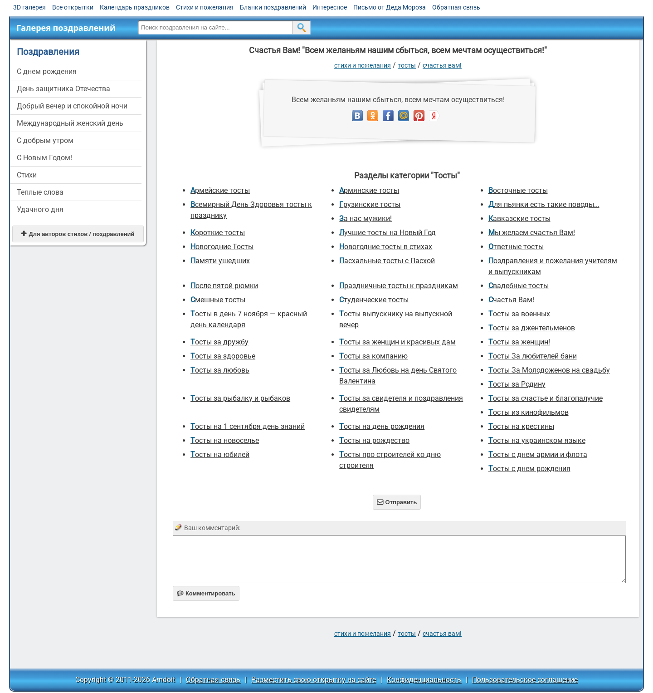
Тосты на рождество (374, 440)
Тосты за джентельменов (531, 328)
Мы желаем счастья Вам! (531, 232)
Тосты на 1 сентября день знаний (247, 426)
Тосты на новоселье (224, 440)
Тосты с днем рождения (529, 468)
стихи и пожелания (362, 65)
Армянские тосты (369, 190)
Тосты (407, 65)
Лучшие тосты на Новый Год (387, 232)
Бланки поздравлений (273, 7)
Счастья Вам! (442, 65)
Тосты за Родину (517, 384)
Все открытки (72, 7)
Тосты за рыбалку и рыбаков (240, 398)
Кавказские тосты (519, 218)
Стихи (27, 175)
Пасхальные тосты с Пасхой (387, 260)
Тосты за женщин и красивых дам (397, 342)
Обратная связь (456, 7)
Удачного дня (40, 209)
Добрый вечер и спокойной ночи (72, 106)
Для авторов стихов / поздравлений (77, 234)
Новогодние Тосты (221, 246)
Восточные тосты (518, 190)
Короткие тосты (217, 232)
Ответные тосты (516, 246)
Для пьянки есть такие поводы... (543, 204)
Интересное (329, 7)
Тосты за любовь (219, 370)
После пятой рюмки (224, 285)
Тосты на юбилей (219, 454)
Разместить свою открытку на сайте (313, 679)
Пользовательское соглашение (525, 679)
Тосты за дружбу (219, 342)
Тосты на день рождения (381, 426)
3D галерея (29, 7)
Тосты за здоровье (222, 356)
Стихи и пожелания (205, 7)
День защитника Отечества (63, 88)
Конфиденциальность (424, 679)
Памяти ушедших (220, 260)
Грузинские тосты (369, 204)
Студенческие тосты (374, 299)
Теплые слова (40, 192)
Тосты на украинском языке (536, 440)
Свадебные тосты (518, 285)
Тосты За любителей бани (532, 356)
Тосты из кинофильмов (528, 412)
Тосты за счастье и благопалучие (545, 398)
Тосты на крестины (521, 426)
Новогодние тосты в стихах (385, 246)
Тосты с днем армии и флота (537, 454)
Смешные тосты (217, 299)
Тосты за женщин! (519, 342)
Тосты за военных (519, 314)
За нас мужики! (365, 218)
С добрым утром (45, 140)
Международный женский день (70, 123)
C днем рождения (47, 71)
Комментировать (206, 593)
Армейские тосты (220, 190)
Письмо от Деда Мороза (389, 7)
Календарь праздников (135, 7)
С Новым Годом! (44, 157)
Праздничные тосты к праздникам (398, 285)
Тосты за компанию (373, 356)
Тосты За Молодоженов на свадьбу (549, 370)
